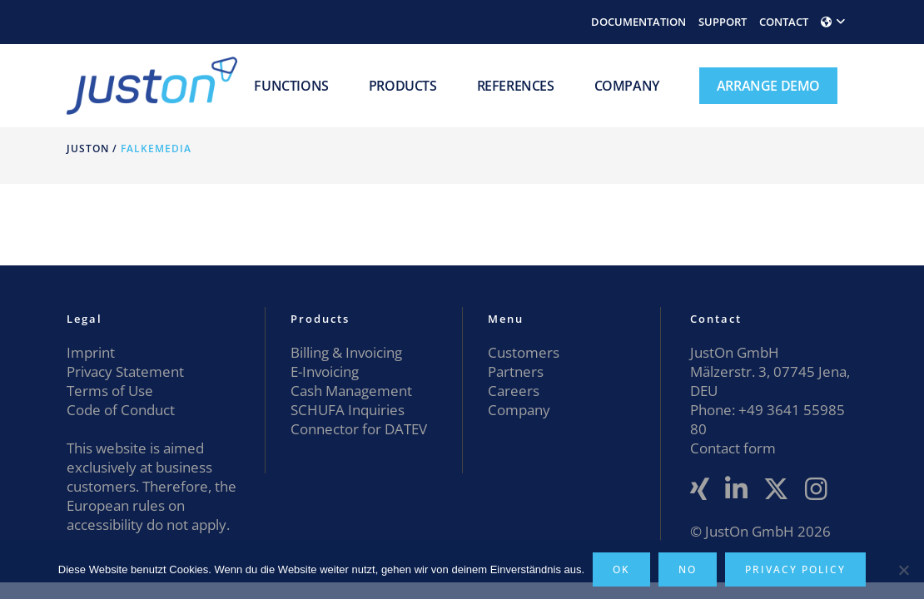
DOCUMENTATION (638, 21)
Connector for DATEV (359, 428)
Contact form (733, 448)
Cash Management (351, 390)
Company (519, 409)
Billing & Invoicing (346, 352)
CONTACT (783, 21)
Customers (523, 352)
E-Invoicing (325, 371)
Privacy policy (795, 569)
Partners (516, 371)
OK (621, 569)
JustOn (88, 148)
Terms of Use (110, 390)
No (687, 569)
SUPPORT (722, 21)
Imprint (91, 352)
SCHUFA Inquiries (348, 409)
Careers (513, 390)
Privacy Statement (125, 371)
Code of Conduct (121, 409)
